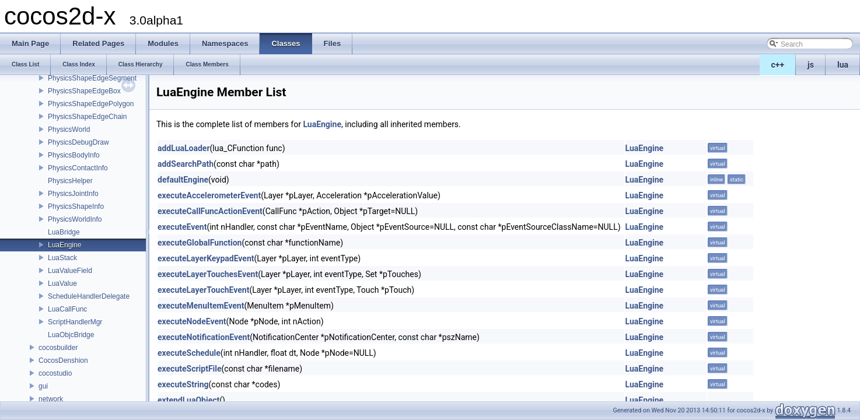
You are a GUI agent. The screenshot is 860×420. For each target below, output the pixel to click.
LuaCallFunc (67, 309)
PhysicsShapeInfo (76, 206)
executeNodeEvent (192, 321)
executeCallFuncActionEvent (210, 211)
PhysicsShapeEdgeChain (87, 117)
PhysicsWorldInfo (75, 219)
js (810, 64)
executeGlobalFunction (200, 242)
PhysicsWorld (69, 129)
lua (842, 64)
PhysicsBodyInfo (74, 155)
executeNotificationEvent (204, 337)
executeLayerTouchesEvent (208, 274)
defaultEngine (183, 179)
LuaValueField (70, 271)
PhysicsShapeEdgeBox (84, 91)
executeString (183, 384)
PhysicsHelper (70, 181)
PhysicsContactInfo (78, 168)
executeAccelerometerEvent (209, 195)
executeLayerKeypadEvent (206, 258)
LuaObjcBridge (71, 335)
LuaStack (62, 258)
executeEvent (182, 227)
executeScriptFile (190, 368)
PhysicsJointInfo (73, 194)
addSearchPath (186, 164)
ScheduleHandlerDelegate (89, 296)
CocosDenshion (63, 360)
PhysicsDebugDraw (78, 142)
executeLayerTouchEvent (203, 290)
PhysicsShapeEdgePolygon (91, 104)
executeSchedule (189, 353)
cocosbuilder (58, 348)
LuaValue (62, 283)
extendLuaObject (188, 400)
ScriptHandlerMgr (75, 322)
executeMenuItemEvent (201, 305)
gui (43, 386)
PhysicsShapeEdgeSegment (92, 78)
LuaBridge (64, 232)
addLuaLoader (184, 148)
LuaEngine (64, 245)
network (51, 399)
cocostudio (55, 373)
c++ (778, 64)
